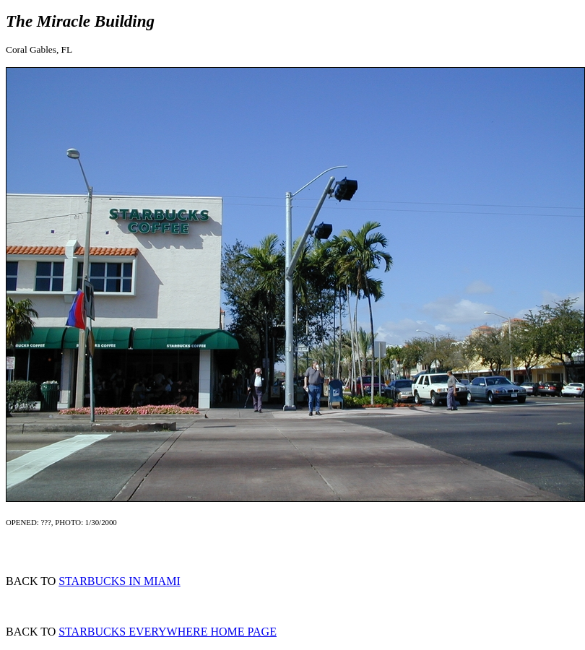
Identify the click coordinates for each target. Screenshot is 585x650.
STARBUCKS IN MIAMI (119, 581)
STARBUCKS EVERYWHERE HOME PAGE (167, 631)
